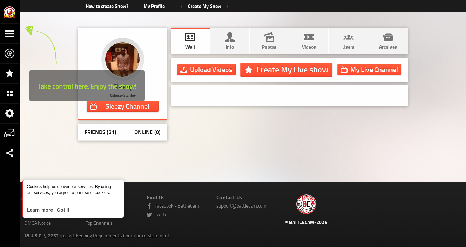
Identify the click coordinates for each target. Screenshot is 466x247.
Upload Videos (211, 69)
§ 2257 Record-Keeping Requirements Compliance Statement (96, 235)
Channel (127, 106)
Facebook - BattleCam (177, 205)
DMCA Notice (37, 223)
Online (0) (147, 132)
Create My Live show (292, 69)
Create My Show (204, 6)
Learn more (40, 210)
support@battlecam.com (241, 205)
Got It (62, 210)
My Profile (154, 6)
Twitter (162, 214)
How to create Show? (107, 6)
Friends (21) (100, 132)
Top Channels (99, 223)
